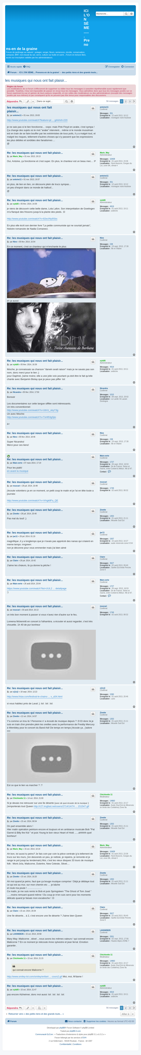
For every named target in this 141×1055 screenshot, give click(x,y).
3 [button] (130, 101)
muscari (103, 482)
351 (111, 113)
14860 (112, 801)
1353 (112, 516)
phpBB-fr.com (75, 1031)
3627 (112, 563)
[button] (134, 101)
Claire (102, 557)
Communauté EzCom (44, 1034)
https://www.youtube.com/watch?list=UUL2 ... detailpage (36, 588)
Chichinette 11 (106, 795)
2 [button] (125, 101)
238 (111, 244)
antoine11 (104, 107)
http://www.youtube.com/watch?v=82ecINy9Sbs (32, 218)
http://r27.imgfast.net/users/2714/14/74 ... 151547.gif (61, 806)
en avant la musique (17, 471)
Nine (102, 238)
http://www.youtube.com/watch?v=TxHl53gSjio (31, 417)
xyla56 (103, 200)
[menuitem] (26, 66)
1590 (112, 694)
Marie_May (104, 153)
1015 (112, 395)
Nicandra (104, 388)
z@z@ (102, 688)
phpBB (62, 1028)
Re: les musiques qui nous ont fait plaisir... (35, 152)
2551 (112, 937)
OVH (84, 1038)
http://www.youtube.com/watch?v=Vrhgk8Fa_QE (32, 500)
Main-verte (104, 456)
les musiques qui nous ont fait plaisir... (36, 80)
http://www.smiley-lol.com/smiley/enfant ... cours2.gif (34, 976)
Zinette (103, 510)
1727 (112, 462)
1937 (112, 539)
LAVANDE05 (105, 930)
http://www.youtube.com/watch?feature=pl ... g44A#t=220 (37, 120)
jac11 (102, 533)
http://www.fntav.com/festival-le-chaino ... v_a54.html (34, 696)
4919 (112, 206)
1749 (112, 488)
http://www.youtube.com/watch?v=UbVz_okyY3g (32, 410)
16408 (112, 159)
